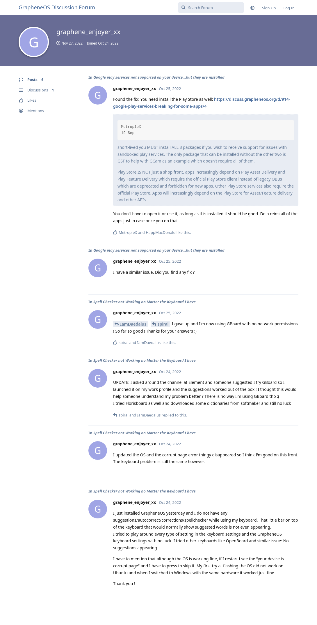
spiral (163, 324)
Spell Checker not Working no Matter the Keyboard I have (144, 301)
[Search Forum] (211, 7)
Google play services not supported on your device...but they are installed (159, 77)
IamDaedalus (133, 324)
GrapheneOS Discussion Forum (57, 7)
